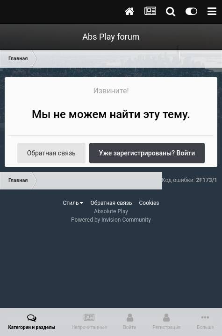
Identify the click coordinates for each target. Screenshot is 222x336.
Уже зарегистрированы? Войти (147, 153)
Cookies (149, 203)
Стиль (73, 203)
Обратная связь (51, 153)
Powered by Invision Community (111, 220)
